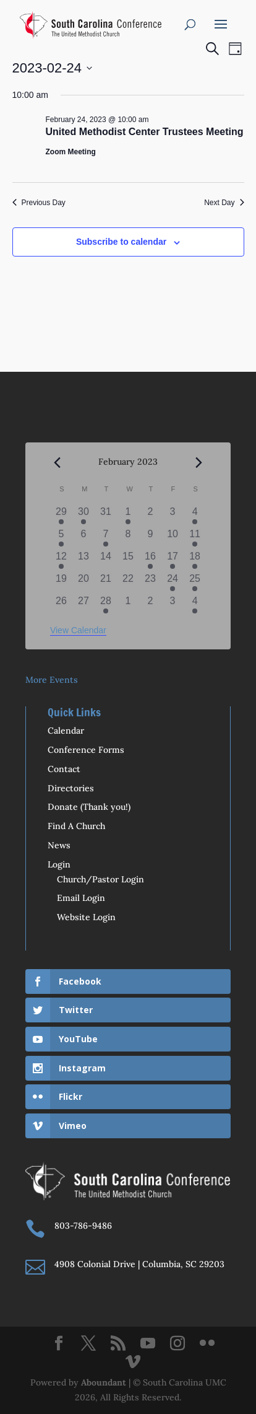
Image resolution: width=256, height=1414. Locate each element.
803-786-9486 (83, 1225)
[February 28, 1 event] (106, 605)
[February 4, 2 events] (195, 515)
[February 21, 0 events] (106, 582)
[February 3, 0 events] (172, 515)
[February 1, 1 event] (128, 515)
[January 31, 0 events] (106, 515)
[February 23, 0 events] (150, 582)
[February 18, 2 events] (195, 560)
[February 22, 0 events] (128, 582)
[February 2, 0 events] (150, 515)
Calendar (66, 730)
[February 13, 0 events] (83, 560)
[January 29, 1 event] (61, 515)
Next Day (224, 202)
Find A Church (76, 826)
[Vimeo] (133, 1363)
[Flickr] (207, 1344)
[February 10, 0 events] (172, 538)
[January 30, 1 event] (83, 515)
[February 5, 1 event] (61, 538)
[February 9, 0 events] (150, 538)
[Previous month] (57, 462)
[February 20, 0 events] (83, 582)
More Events (51, 679)
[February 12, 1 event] (61, 560)
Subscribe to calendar (121, 242)
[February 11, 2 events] (195, 538)
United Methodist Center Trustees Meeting (145, 131)
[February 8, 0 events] (128, 538)
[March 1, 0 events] (128, 605)
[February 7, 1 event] (106, 538)
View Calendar (78, 630)
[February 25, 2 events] (195, 582)
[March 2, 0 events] (150, 605)
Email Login (81, 897)
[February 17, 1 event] (172, 560)
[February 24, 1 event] (172, 582)
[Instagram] (177, 1344)
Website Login (86, 917)
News (59, 845)
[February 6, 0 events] (83, 538)
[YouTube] (147, 1344)
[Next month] (198, 462)
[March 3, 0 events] (172, 605)
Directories (71, 788)
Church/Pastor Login (100, 879)
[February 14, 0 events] (106, 560)
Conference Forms (86, 749)
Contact (64, 769)
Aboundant (103, 1382)
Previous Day (39, 202)
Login (59, 864)
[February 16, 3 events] (150, 560)
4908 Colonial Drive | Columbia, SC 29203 (139, 1264)
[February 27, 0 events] (83, 605)
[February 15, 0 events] (128, 560)
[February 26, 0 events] (61, 605)
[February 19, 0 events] (61, 582)
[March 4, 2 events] (195, 605)
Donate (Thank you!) (89, 806)
